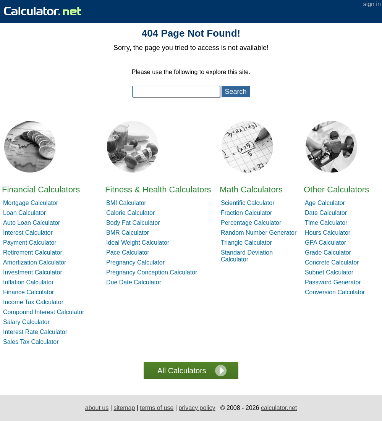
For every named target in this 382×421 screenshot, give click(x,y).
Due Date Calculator (133, 282)
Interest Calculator (28, 232)
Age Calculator (325, 203)
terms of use (156, 408)
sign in (372, 4)
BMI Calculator (126, 203)
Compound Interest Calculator (43, 312)
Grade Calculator (328, 252)
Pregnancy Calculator (135, 262)
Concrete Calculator (332, 262)
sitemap (124, 408)
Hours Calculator (327, 232)
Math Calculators (251, 189)
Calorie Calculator (130, 213)
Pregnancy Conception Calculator (151, 272)
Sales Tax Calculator (31, 342)
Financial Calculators (41, 189)
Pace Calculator (127, 252)
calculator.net (279, 408)
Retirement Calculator (32, 252)
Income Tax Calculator (33, 302)
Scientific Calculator (248, 203)
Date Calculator (326, 213)
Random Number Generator (258, 232)
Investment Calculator (32, 272)
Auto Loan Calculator (31, 222)
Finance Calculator (28, 292)
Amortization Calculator (34, 262)
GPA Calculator (325, 242)
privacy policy (196, 408)
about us (96, 408)
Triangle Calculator (246, 242)
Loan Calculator (24, 213)
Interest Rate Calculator (35, 332)
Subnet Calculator (329, 272)
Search (235, 91)
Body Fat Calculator (133, 222)
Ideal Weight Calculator (137, 242)
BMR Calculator (127, 232)
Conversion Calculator (335, 292)
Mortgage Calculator (30, 203)
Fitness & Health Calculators (158, 189)
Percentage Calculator (251, 222)
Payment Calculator (30, 242)
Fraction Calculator (246, 213)
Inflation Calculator (28, 282)
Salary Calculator (26, 322)
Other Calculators (336, 189)
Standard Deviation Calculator (247, 256)
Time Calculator (326, 222)
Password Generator (333, 282)
